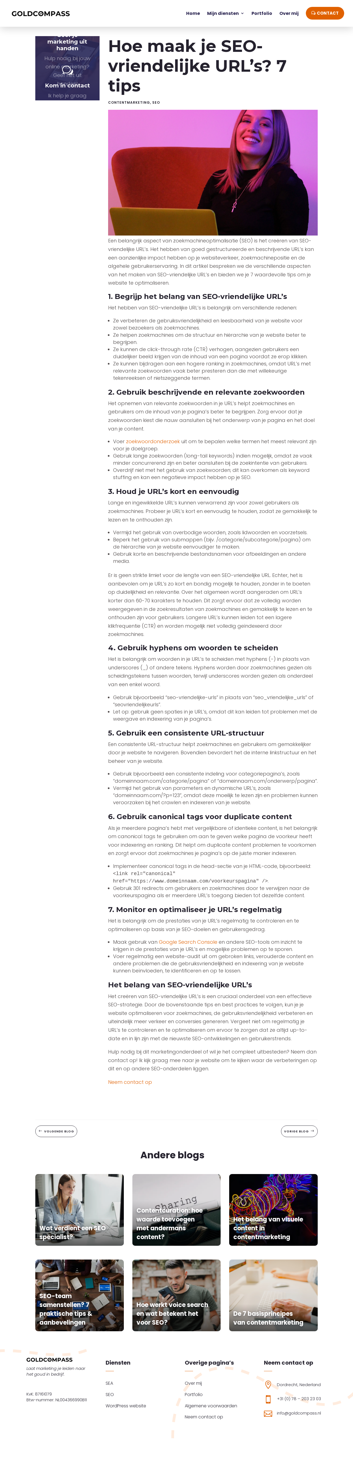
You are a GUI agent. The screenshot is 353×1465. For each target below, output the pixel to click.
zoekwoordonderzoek (153, 446)
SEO (156, 107)
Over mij (193, 1383)
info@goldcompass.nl (299, 1413)
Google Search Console (188, 946)
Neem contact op (130, 1086)
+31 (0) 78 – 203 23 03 (299, 1399)
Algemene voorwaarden (211, 1406)
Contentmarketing (129, 107)
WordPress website (126, 1406)
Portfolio (194, 1394)
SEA (109, 1383)
